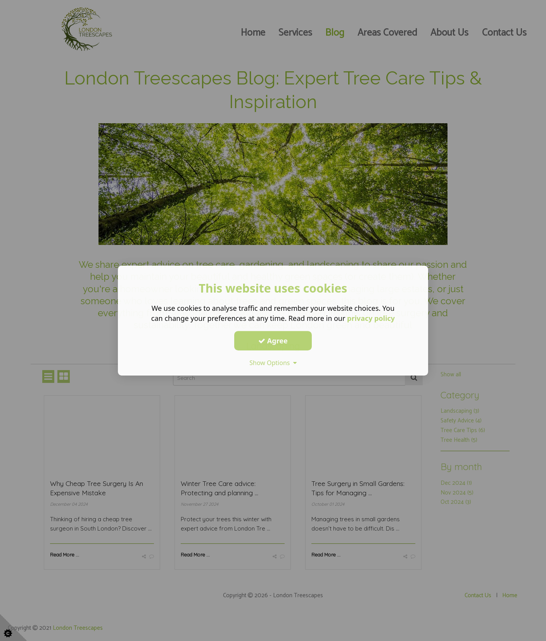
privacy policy (371, 318)
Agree (273, 340)
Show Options (273, 362)
